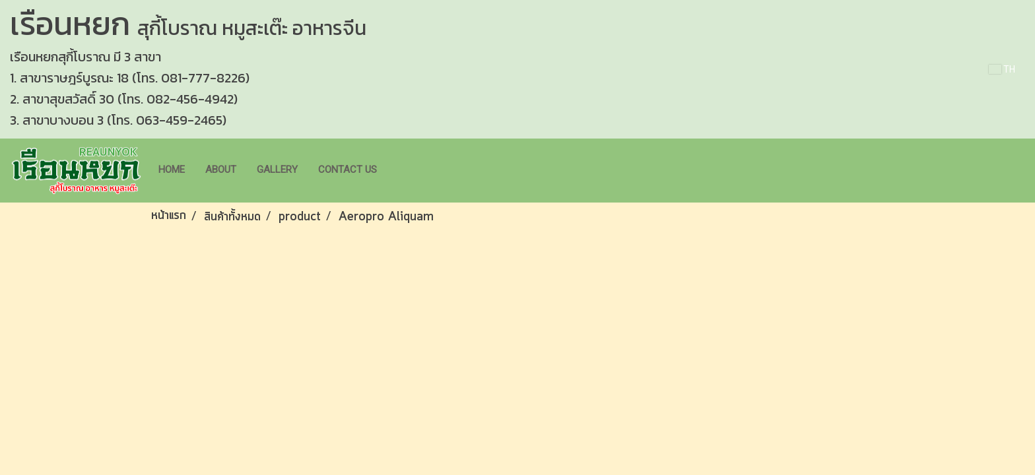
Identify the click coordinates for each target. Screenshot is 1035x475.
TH (1002, 69)
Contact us (347, 169)
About (220, 169)
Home (171, 169)
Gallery (277, 169)
